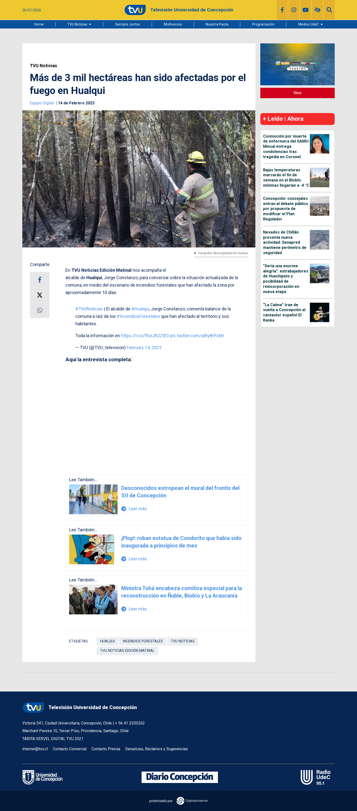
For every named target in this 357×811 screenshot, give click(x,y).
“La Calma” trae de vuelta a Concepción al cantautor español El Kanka (284, 312)
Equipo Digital (42, 103)
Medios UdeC (308, 24)
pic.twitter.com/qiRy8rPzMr (197, 335)
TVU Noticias (77, 24)
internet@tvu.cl (35, 749)
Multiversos (173, 24)
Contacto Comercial (70, 749)
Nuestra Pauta (217, 24)
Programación (263, 24)
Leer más (134, 508)
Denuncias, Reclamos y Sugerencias (156, 749)
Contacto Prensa (105, 749)
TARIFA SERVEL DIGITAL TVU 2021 (53, 738)
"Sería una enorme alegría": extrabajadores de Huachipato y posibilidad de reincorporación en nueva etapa (285, 279)
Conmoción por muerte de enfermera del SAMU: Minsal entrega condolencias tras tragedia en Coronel (286, 146)
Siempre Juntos (127, 24)
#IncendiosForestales (138, 316)
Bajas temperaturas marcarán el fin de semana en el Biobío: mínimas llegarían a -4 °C (286, 178)
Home (39, 24)
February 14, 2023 (144, 347)
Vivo (297, 92)
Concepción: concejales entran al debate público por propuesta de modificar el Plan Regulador (285, 208)
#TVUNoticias (89, 308)
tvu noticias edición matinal (127, 651)
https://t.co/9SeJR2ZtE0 (145, 335)
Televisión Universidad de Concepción (79, 707)
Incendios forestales (143, 641)
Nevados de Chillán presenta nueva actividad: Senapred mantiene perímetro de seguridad (284, 242)
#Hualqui (140, 308)
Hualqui (107, 641)
